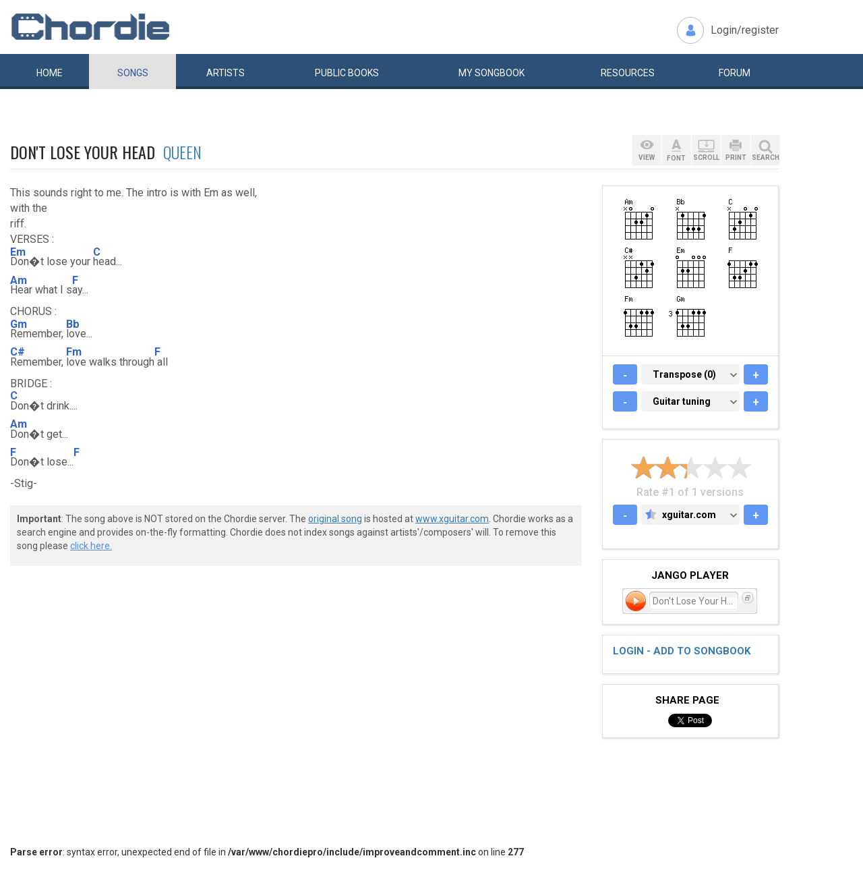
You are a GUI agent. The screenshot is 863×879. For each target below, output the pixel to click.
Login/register (745, 30)
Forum (734, 72)
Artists (225, 72)
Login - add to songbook (681, 651)
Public (347, 72)
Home (49, 72)
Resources (628, 72)
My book (491, 72)
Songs (132, 72)
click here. (91, 545)
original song (335, 518)
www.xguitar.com (452, 518)
